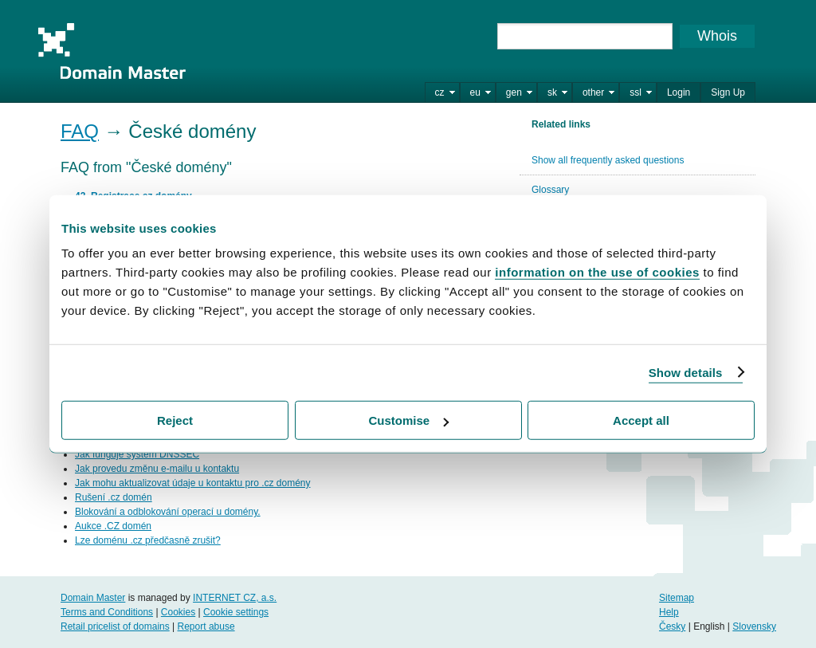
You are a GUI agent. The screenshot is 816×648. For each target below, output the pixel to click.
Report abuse (206, 626)
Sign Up (728, 92)
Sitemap (676, 597)
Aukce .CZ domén (113, 526)
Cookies (178, 612)
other (593, 92)
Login (678, 92)
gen (514, 92)
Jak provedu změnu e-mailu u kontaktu (157, 468)
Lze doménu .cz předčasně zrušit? (148, 540)
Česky (672, 626)
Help (669, 612)
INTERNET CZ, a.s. (235, 597)
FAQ (80, 131)
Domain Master (112, 51)
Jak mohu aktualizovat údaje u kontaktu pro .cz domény (193, 483)
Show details (686, 372)
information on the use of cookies (597, 272)
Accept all (641, 420)
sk (552, 92)
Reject (175, 420)
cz (440, 92)
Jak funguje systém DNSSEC (137, 454)
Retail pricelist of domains (115, 626)
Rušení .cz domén (113, 497)
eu (475, 92)
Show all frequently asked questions (608, 160)
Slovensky (754, 626)
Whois (717, 36)
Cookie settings (236, 612)
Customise (408, 420)
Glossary (550, 189)
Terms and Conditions (107, 612)
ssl (635, 92)
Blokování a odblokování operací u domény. (168, 511)
